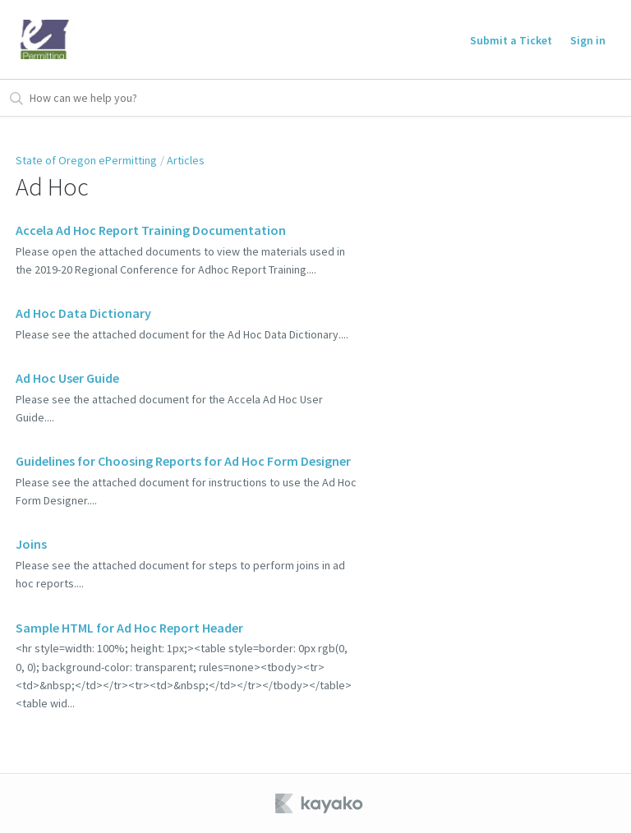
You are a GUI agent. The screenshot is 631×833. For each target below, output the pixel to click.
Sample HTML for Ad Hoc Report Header (129, 627)
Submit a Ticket (511, 40)
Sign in (588, 40)
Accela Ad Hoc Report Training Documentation (151, 230)
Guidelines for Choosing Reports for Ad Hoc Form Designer (183, 461)
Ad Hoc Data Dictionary (83, 313)
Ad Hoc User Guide (67, 378)
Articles (186, 160)
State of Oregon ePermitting (86, 160)
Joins (31, 544)
